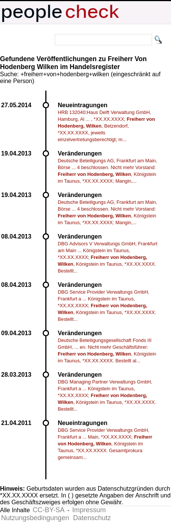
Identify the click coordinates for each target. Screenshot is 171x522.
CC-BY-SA (49, 510)
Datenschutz (92, 518)
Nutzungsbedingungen (35, 518)
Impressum (89, 510)
